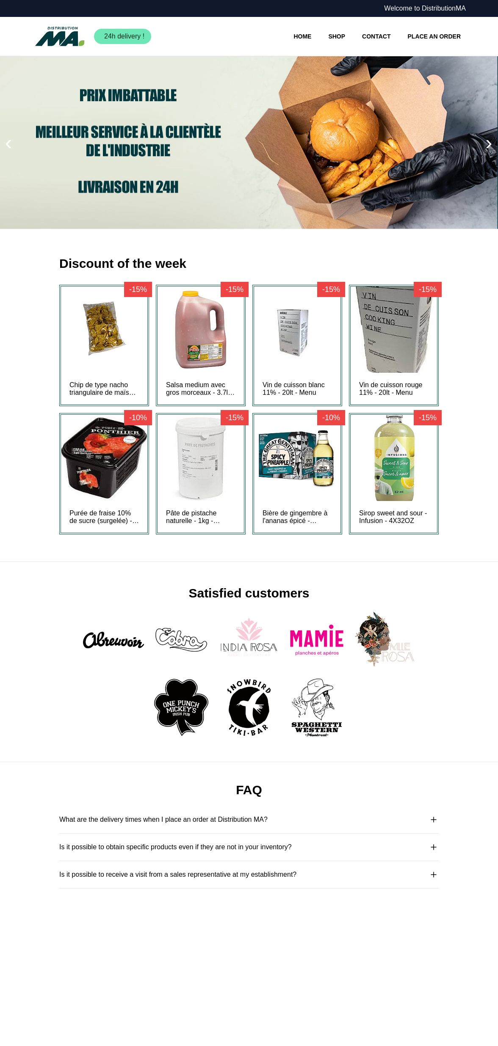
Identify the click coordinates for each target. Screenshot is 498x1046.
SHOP (336, 36)
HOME (302, 36)
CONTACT (376, 36)
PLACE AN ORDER (434, 36)
